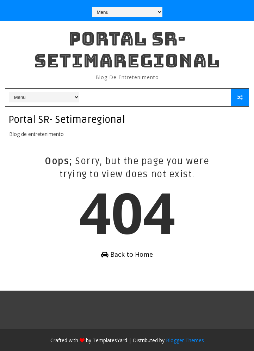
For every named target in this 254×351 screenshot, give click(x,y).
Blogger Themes (185, 340)
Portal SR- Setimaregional (127, 49)
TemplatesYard (110, 340)
